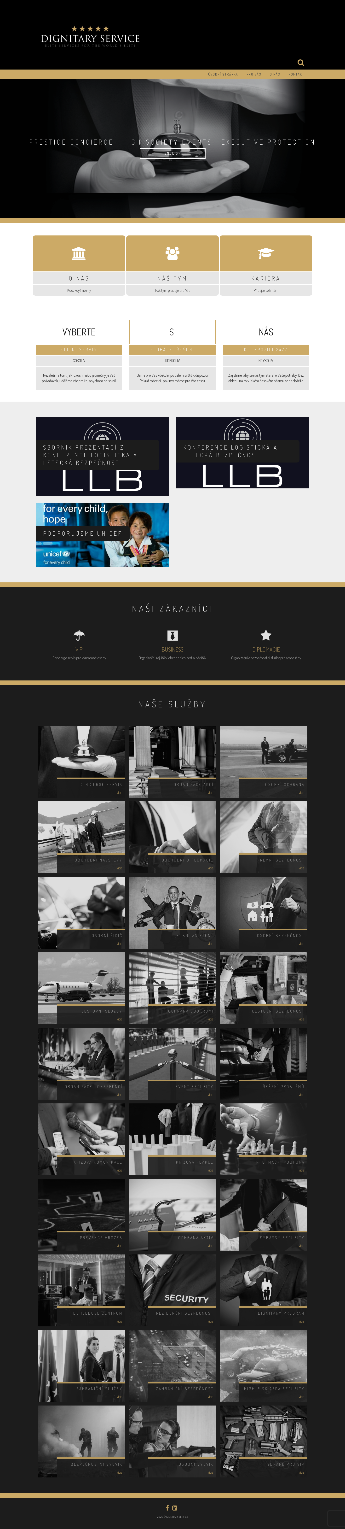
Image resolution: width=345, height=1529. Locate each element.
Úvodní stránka (223, 74)
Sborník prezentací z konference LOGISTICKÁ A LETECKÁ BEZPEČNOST (90, 455)
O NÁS (275, 74)
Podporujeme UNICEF (82, 533)
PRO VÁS (254, 74)
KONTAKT (296, 74)
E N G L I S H (172, 153)
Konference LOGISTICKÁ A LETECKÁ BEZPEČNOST (230, 451)
